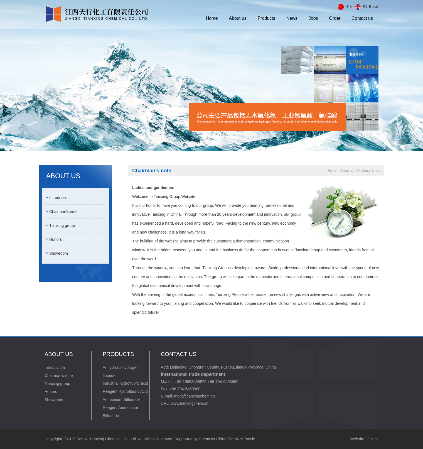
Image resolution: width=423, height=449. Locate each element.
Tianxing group (62, 225)
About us (238, 18)
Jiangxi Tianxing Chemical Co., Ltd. (106, 439)
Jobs (313, 18)
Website (357, 439)
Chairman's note (63, 211)
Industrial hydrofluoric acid (125, 383)
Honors (55, 239)
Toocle (249, 439)
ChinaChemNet (229, 439)
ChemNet (207, 439)
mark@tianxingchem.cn (194, 396)
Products (266, 18)
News (291, 18)
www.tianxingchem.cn (189, 403)
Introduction (59, 197)
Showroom (58, 253)
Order (335, 18)
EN (365, 7)
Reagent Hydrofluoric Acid (125, 391)
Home (212, 18)
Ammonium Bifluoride (121, 399)
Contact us (362, 18)
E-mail (373, 7)
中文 (349, 7)
